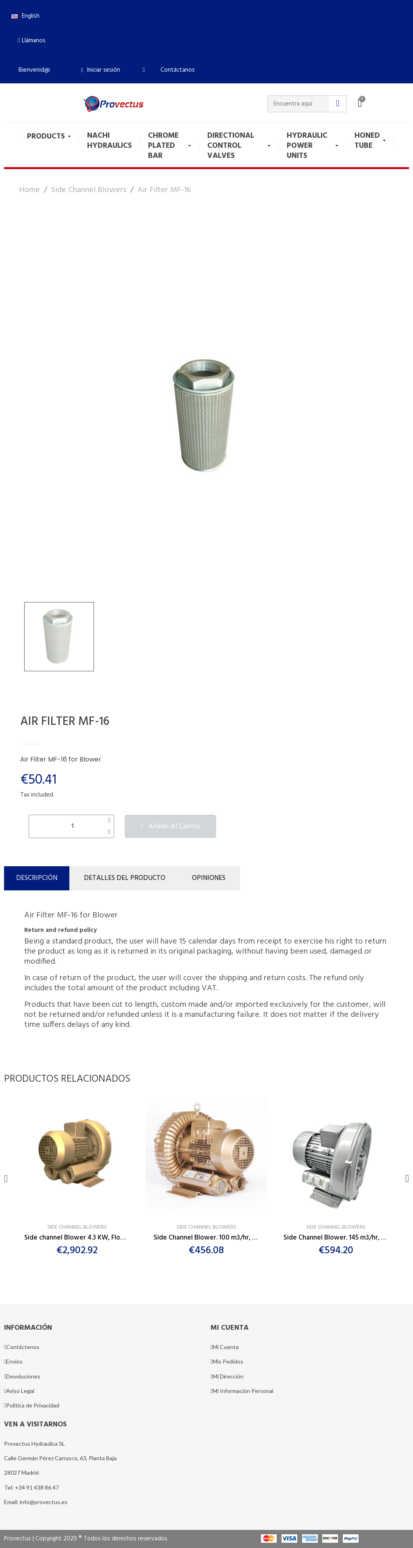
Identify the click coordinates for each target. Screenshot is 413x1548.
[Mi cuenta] (100, 70)
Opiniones (208, 878)
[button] (31, 41)
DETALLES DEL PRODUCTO (124, 878)
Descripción (36, 878)
